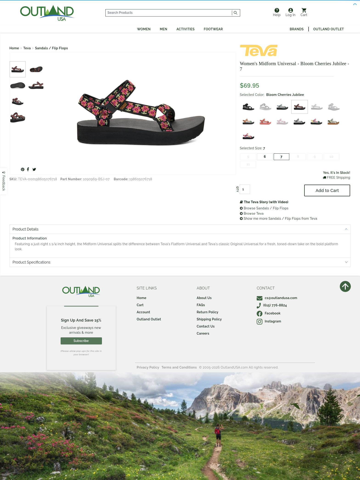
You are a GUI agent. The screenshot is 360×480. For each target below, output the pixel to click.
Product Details (26, 229)
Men (163, 29)
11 (248, 164)
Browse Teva (252, 213)
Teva (27, 48)
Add (327, 190)
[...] (169, 13)
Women (144, 29)
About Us (204, 298)
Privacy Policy (148, 367)
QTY (237, 189)
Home (14, 48)
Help (277, 12)
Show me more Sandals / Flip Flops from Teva (278, 218)
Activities (186, 29)
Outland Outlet (328, 29)
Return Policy (207, 312)
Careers (203, 333)
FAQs (201, 305)
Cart (304, 12)
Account (143, 312)
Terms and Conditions (179, 367)
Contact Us (206, 326)
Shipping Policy (209, 319)
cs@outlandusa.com (277, 298)
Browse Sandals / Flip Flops (264, 208)
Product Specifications (32, 262)
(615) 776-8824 (272, 305)
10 (331, 156)
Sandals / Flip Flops (51, 48)
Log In (290, 12)
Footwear (213, 29)
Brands (297, 29)
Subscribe (81, 341)
